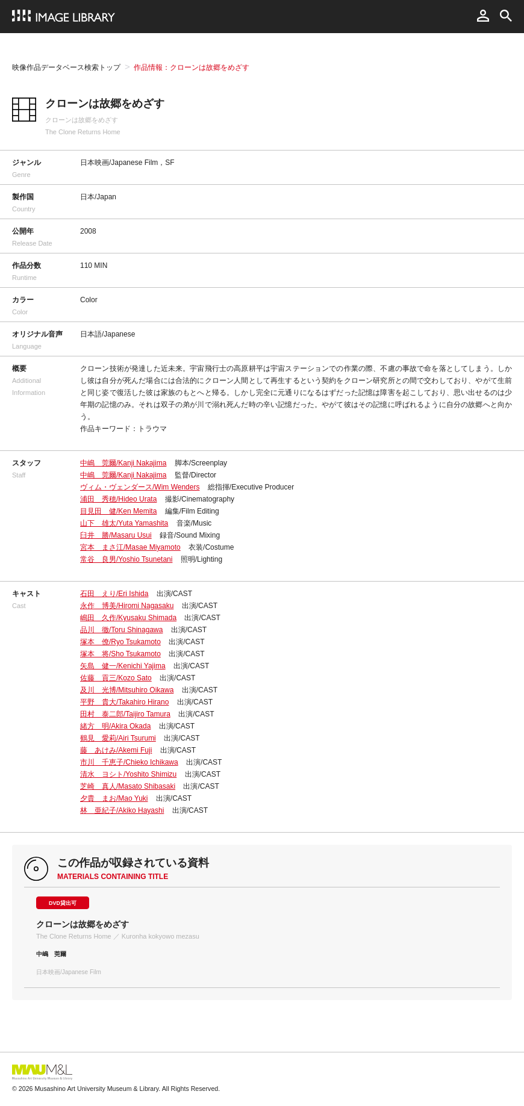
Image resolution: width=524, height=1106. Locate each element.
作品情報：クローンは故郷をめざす (191, 67)
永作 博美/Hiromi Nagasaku (126, 605)
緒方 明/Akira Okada (115, 726)
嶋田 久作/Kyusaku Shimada (128, 618)
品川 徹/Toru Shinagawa (121, 630)
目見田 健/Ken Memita (118, 511)
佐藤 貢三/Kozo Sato (116, 678)
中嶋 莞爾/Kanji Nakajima (123, 463)
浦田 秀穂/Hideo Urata (118, 499)
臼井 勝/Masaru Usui (116, 535)
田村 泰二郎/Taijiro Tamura (125, 714)
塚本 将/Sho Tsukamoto (120, 654)
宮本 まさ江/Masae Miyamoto (130, 547)
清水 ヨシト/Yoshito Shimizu (128, 774)
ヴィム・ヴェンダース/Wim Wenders (139, 487)
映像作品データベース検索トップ (66, 67)
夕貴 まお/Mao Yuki (114, 798)
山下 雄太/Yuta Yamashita (124, 523)
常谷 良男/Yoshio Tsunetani (126, 559)
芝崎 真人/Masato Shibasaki (127, 786)
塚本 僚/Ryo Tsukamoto (120, 642)
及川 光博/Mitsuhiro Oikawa (126, 690)
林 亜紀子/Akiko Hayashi (122, 810)
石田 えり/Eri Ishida (114, 593)
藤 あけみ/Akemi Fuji (116, 750)
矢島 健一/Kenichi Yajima (123, 666)
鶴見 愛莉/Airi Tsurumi (118, 738)
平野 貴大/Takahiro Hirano (124, 702)
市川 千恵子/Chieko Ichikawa (129, 762)
